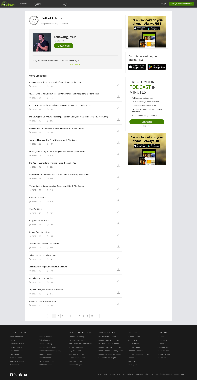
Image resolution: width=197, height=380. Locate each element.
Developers (132, 365)
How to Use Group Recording (109, 354)
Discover (24, 4)
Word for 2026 (35, 209)
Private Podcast (16, 347)
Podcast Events (134, 347)
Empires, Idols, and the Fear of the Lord (46, 290)
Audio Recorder (16, 358)
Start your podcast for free (181, 4)
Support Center (134, 337)
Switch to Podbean (76, 361)
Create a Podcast (46, 336)
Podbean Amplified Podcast (138, 354)
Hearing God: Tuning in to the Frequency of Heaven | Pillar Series (57, 151)
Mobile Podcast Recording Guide (110, 351)
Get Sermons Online (47, 361)
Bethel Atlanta (52, 18)
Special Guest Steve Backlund (41, 278)
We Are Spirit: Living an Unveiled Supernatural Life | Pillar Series (56, 186)
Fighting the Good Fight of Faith (42, 255)
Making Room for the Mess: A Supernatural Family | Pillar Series (56, 128)
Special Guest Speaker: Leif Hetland (44, 243)
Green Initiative (163, 351)
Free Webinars (133, 344)
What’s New (132, 340)
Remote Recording (17, 361)
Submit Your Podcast (77, 358)
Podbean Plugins (75, 365)
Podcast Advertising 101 (107, 358)
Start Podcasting (45, 343)
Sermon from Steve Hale (39, 232)
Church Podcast (45, 358)
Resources (132, 361)
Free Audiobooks (45, 365)
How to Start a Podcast (107, 337)
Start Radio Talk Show (47, 347)
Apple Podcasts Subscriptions (80, 344)
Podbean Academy (135, 351)
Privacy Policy (102, 374)
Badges (131, 358)
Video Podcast (44, 340)
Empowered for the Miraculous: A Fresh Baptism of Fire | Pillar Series (59, 174)
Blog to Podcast (75, 351)
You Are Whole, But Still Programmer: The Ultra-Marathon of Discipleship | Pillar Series (64, 94)
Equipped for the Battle (39, 220)
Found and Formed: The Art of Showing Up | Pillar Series (53, 140)
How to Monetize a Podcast (108, 344)
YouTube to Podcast (76, 354)
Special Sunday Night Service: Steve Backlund (48, 267)
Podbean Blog (163, 340)
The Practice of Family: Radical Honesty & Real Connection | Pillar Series (60, 105)
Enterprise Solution (17, 344)
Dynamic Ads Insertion (77, 340)
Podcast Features (16, 337)
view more (75, 64)
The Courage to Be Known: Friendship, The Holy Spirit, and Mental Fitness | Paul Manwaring (68, 117)
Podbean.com (178, 374)
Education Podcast (46, 354)
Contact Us (162, 358)
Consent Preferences (144, 374)
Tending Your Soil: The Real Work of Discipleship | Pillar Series (55, 82)
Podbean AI (14, 365)
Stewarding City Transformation (42, 301)
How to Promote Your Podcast (109, 347)
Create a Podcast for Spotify (50, 350)
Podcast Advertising (76, 337)
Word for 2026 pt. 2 (37, 197)
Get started (147, 121)
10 (92, 316)
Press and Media (164, 347)
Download (64, 45)
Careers (161, 344)
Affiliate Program (164, 354)
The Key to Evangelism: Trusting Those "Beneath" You (52, 163)
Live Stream (14, 354)
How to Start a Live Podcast (108, 340)
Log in (163, 4)
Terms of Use (128, 374)
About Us (161, 337)
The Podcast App (16, 351)
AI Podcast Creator (76, 347)
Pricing (12, 340)
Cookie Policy (115, 374)
